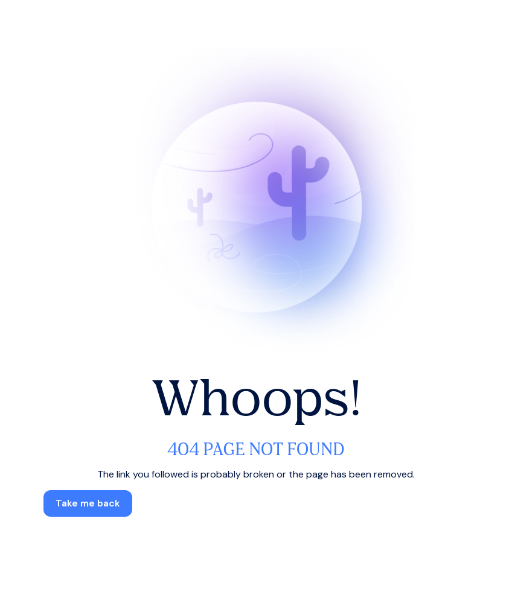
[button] (87, 503)
